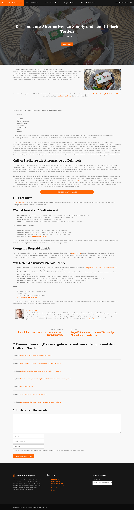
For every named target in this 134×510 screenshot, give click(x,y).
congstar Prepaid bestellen (27, 297)
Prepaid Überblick (34, 3)
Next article (75, 329)
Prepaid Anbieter (54, 3)
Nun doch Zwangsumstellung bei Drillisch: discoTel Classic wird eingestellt (45, 379)
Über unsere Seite (57, 484)
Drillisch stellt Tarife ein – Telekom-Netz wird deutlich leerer (40, 363)
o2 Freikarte (20, 202)
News (53, 490)
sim (18, 117)
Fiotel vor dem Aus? (27, 386)
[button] (131, 3)
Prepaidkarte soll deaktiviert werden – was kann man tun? (40, 333)
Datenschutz (55, 482)
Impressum (55, 479)
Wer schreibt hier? (95, 319)
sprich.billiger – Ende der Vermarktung (33, 394)
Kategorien (96, 479)
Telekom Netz (76, 253)
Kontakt (54, 488)
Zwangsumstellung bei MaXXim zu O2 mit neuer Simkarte (40, 402)
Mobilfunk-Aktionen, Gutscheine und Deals (105, 94)
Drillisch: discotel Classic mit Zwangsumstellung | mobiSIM (40, 371)
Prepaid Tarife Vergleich (12, 3)
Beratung (67, 44)
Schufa (76, 180)
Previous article (57, 329)
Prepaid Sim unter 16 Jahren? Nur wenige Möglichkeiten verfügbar (93, 333)
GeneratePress (43, 507)
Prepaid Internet (89, 3)
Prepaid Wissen (71, 3)
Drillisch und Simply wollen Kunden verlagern (36, 355)
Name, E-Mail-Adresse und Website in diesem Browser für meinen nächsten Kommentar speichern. (49, 450)
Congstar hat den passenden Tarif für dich (99, 268)
